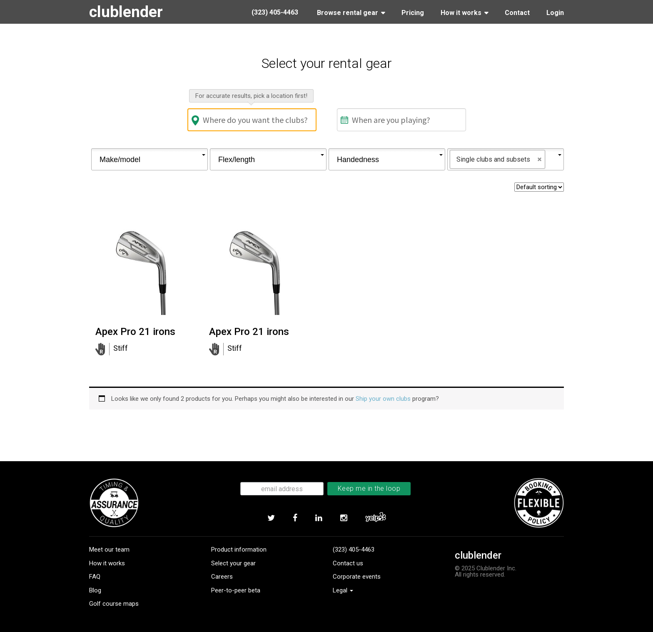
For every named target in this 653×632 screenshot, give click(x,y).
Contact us (348, 563)
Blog (95, 590)
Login (555, 13)
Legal (343, 590)
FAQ (94, 576)
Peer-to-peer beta (235, 590)
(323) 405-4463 (353, 549)
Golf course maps (114, 603)
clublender (126, 11)
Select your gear (233, 563)
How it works (107, 563)
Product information (239, 549)
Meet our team (109, 549)
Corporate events (357, 576)
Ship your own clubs (383, 398)
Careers (222, 576)
